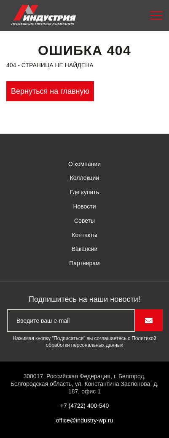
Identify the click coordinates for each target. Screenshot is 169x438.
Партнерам (84, 263)
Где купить (84, 192)
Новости (84, 206)
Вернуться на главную (50, 91)
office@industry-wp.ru (84, 420)
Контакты (84, 235)
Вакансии (85, 248)
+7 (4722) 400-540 (84, 405)
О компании (84, 164)
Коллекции (84, 177)
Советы (84, 220)
